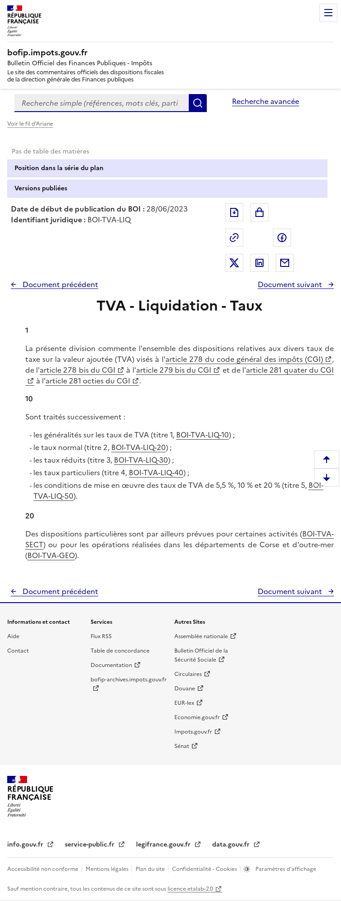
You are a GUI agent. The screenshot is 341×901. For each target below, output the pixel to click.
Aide (13, 636)
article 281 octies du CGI (87, 380)
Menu (328, 13)
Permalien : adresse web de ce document (234, 238)
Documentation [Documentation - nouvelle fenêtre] (111, 665)
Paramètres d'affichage (285, 869)
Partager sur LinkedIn (259, 263)
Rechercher (198, 103)
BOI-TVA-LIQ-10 (202, 434)
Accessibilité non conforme (43, 869)
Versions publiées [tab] (40, 188)
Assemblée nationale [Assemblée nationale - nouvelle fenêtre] (201, 636)
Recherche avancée (265, 101)
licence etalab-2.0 (190, 889)
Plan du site (151, 869)
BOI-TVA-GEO (51, 555)
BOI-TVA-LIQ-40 (156, 472)
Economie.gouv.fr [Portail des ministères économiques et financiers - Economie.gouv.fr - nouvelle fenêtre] (197, 717)
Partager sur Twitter (234, 263)
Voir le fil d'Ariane (30, 124)
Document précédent (59, 284)
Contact (18, 651)
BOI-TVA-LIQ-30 (141, 460)
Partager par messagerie (285, 263)
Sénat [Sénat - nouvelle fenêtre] (181, 746)
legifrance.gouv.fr (164, 844)
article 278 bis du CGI (77, 370)
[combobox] (101, 103)
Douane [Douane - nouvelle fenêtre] (184, 689)
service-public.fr (90, 844)
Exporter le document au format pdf (234, 212)
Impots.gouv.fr (193, 732)
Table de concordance (120, 651)
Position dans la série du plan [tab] (59, 168)
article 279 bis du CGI (174, 370)
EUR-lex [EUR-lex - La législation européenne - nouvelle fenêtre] (184, 703)
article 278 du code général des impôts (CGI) (244, 359)
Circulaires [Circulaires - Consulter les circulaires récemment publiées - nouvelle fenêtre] (188, 674)
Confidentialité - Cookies (205, 869)
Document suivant (291, 284)
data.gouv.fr (231, 844)
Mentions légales (108, 869)
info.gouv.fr (26, 844)
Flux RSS (101, 636)
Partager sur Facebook (282, 238)
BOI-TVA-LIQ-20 (138, 447)
